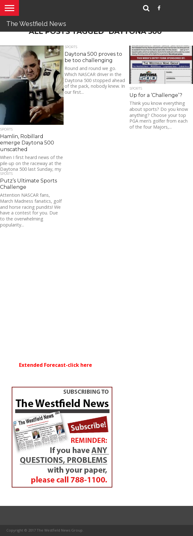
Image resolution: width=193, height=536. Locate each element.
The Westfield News (36, 24)
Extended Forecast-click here (55, 364)
